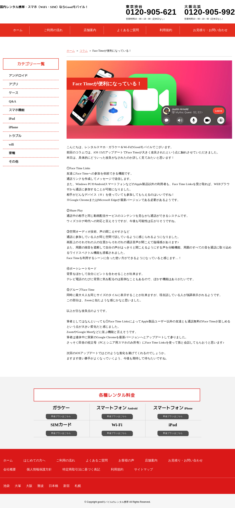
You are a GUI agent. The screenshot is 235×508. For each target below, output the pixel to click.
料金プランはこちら (61, 416)
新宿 (66, 485)
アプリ (13, 84)
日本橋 (53, 485)
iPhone (13, 127)
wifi (11, 144)
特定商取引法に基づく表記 (81, 469)
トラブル (15, 136)
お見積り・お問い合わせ (210, 30)
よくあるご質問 (128, 30)
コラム (84, 50)
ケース (13, 92)
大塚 (18, 485)
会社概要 (9, 469)
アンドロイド (18, 75)
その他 (13, 161)
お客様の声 (126, 460)
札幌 (78, 485)
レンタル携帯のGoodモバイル (57, 14)
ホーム (18, 30)
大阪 (29, 485)
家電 (12, 153)
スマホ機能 (16, 110)
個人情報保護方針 (39, 469)
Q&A (12, 101)
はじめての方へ (34, 460)
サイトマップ (143, 469)
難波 (40, 485)
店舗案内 (90, 30)
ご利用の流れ (53, 30)
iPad (12, 118)
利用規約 (166, 30)
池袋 (6, 485)
